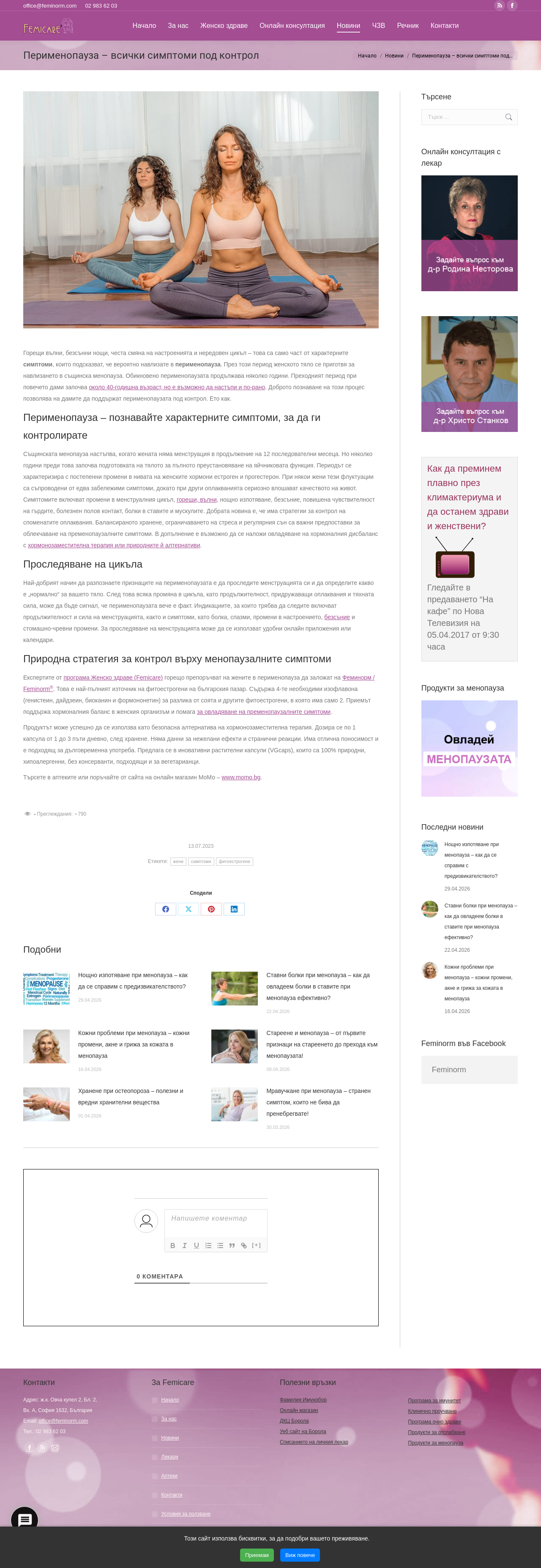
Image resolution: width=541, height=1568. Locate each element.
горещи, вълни (197, 499)
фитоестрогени (234, 861)
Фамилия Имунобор (303, 1400)
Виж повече (300, 1555)
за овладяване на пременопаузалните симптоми (264, 711)
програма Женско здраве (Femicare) (113, 677)
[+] (256, 1245)
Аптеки (169, 1476)
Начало (170, 1400)
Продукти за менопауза (436, 1443)
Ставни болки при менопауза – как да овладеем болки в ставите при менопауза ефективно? (318, 986)
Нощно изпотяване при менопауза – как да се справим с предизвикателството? (133, 981)
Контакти (172, 1495)
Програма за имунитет (434, 1401)
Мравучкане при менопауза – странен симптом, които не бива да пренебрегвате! (318, 1102)
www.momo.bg (241, 777)
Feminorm (449, 1069)
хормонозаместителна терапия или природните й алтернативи (114, 545)
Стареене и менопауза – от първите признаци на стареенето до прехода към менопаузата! (321, 1044)
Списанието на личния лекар (314, 1442)
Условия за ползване (186, 1514)
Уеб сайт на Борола (303, 1431)
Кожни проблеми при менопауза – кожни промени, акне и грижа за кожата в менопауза (133, 1044)
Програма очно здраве (435, 1422)
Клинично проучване (432, 1411)
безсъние (337, 617)
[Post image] (46, 988)
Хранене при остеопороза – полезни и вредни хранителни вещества (130, 1096)
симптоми (201, 861)
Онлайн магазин (299, 1410)
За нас (169, 1419)
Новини (170, 1438)
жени (178, 861)
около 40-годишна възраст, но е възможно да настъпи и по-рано (177, 387)
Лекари (169, 1457)
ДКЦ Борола (294, 1421)
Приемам (257, 1555)
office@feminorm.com (50, 6)
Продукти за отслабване (437, 1432)
